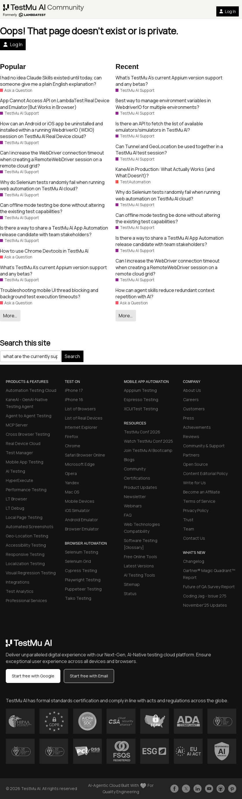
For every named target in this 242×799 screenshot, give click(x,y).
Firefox (71, 436)
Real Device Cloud (23, 443)
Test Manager (19, 452)
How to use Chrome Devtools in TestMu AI (44, 251)
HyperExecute (19, 480)
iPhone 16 (74, 399)
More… (10, 315)
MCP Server (17, 425)
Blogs (129, 459)
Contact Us (194, 538)
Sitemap (132, 584)
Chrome (72, 445)
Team (188, 529)
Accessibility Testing (26, 545)
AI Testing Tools (139, 575)
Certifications (137, 478)
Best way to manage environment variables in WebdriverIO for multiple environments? (163, 103)
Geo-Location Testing (27, 536)
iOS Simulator (77, 510)
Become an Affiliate (201, 492)
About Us (192, 390)
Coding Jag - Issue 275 (204, 596)
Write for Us (194, 482)
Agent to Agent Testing (28, 415)
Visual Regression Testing (31, 572)
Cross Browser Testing (28, 434)
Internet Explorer (81, 427)
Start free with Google (33, 676)
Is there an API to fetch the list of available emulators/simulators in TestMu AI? (159, 126)
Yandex (72, 482)
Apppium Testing (140, 390)
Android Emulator (81, 519)
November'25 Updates (205, 605)
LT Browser (16, 499)
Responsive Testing (25, 554)
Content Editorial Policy (205, 473)
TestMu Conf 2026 (142, 432)
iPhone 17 (74, 390)
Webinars (133, 506)
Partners (191, 455)
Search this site (25, 343)
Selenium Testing (81, 552)
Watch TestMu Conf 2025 (148, 441)
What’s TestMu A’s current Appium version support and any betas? (53, 270)
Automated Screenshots (29, 526)
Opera (71, 473)
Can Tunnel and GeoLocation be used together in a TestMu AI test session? (169, 149)
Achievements (197, 427)
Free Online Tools (140, 556)
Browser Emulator (82, 529)
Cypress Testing (81, 570)
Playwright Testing (82, 579)
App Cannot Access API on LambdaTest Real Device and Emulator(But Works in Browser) (54, 103)
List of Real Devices (84, 418)
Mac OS (72, 492)
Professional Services (26, 600)
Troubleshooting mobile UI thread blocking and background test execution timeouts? (49, 293)
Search (72, 356)
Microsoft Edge (80, 464)
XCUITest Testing (141, 408)
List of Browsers (80, 408)
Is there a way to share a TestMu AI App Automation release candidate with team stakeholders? (54, 231)
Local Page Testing (24, 517)
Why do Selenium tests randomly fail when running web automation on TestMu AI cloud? (52, 185)
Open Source (195, 464)
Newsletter (135, 496)
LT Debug (15, 508)
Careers (191, 399)
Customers (194, 408)
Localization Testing (25, 563)
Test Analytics (19, 591)
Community (135, 469)
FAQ (127, 515)
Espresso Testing (141, 399)
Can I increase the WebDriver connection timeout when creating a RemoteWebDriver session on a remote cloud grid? (52, 159)
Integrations (17, 582)
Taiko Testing (78, 598)
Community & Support (204, 445)
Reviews (191, 436)
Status (130, 593)
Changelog (193, 561)
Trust (188, 519)
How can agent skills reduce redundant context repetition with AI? (165, 293)
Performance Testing (26, 489)
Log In (227, 11)
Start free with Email (89, 676)
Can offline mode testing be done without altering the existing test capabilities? (52, 208)
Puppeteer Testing (83, 589)
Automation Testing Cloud (31, 390)
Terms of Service (199, 501)
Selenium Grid (78, 561)
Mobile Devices (79, 501)
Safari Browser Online (85, 455)
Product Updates (140, 487)
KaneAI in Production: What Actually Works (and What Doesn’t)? (165, 172)
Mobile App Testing (24, 462)
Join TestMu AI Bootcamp (148, 450)
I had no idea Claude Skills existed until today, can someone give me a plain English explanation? (51, 81)
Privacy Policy (195, 510)
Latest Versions (139, 566)
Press (188, 418)
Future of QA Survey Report (209, 586)
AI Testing (15, 471)
